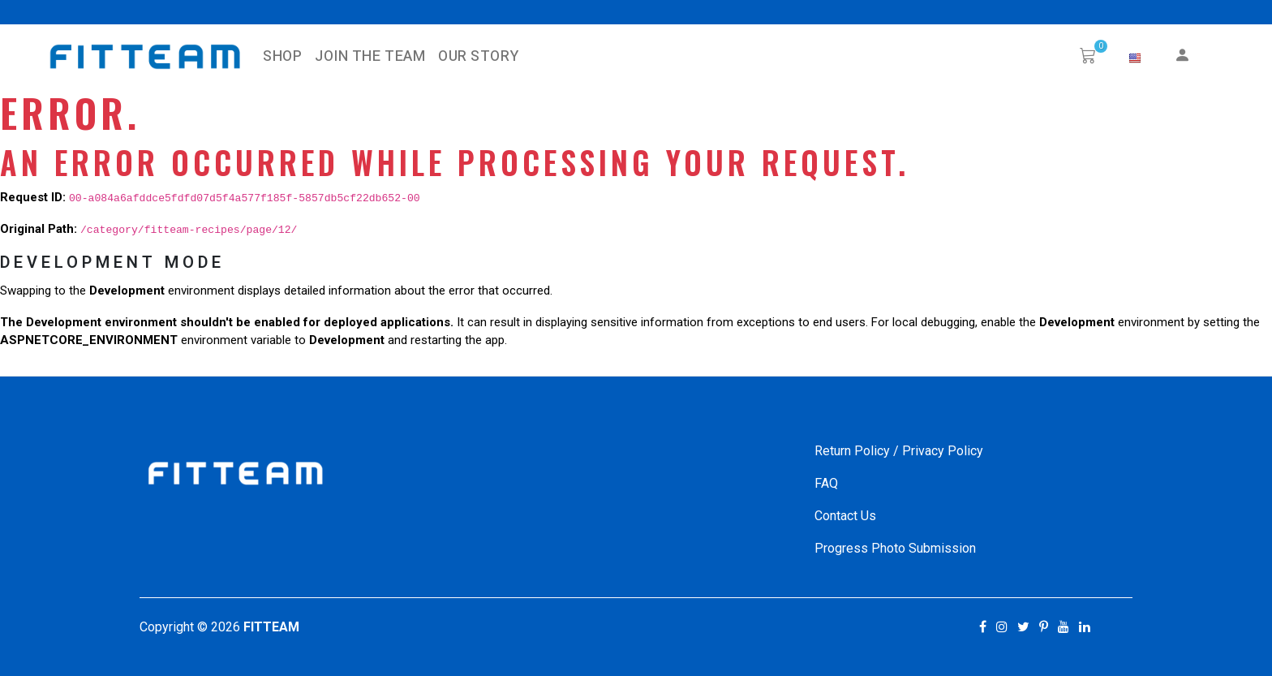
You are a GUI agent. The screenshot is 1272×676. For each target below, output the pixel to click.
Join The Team (370, 56)
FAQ (826, 483)
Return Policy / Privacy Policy (898, 451)
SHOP (282, 56)
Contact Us (845, 515)
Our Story (478, 56)
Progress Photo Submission (895, 548)
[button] (1135, 58)
